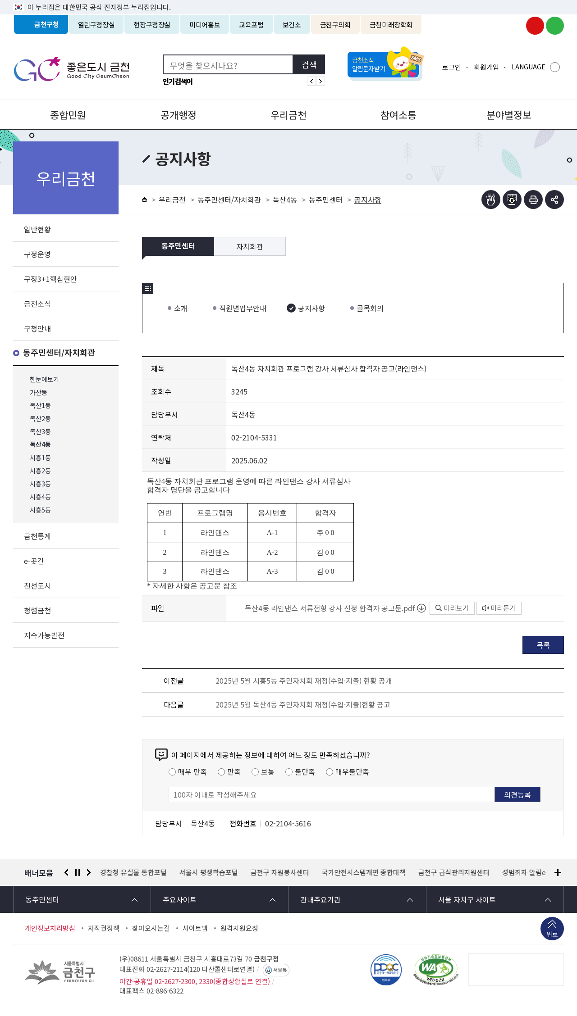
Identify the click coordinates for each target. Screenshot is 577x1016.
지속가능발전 (44, 635)
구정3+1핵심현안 (50, 278)
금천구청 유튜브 (535, 26)
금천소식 (37, 303)
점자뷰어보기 (490, 199)
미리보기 (452, 607)
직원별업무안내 (242, 308)
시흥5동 (40, 510)
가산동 (38, 392)
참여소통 (398, 114)
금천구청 (46, 24)
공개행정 (178, 114)
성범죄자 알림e (524, 872)
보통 (268, 771)
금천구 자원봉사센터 (280, 872)
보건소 (292, 24)
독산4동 (40, 445)
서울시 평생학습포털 (208, 872)
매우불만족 (352, 771)
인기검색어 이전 (311, 81)
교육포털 (251, 24)
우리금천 (288, 114)
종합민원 (68, 114)
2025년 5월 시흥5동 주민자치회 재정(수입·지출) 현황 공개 (303, 680)
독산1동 (40, 405)
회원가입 (486, 67)
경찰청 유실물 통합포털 (133, 872)
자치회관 (249, 246)
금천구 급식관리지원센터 (454, 872)
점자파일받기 (512, 199)
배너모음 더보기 (557, 872)
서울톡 (280, 970)
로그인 (451, 67)
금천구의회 (335, 24)
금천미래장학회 (391, 24)
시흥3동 (40, 484)
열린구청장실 (96, 24)
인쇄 (533, 199)
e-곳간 (34, 560)
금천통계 (37, 536)
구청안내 (37, 328)
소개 (181, 308)
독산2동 (40, 418)
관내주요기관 (320, 899)
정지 (77, 872)
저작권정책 (103, 928)
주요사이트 (180, 899)
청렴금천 (37, 610)
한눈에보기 (44, 379)
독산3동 (40, 431)
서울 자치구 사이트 (467, 899)
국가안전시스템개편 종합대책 (364, 872)
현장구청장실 (151, 24)
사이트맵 (195, 928)
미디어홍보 (204, 24)
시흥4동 (40, 497)
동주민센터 (326, 199)
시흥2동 (40, 471)
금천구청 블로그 (555, 26)
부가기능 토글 (554, 199)
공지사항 (311, 308)
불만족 (305, 771)
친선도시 (37, 585)
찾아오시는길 (151, 928)
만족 (234, 771)
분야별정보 (508, 114)
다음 (89, 872)
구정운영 (37, 254)
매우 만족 (192, 771)
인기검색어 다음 (320, 81)
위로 (552, 935)
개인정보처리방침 (50, 928)
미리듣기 (499, 607)
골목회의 (370, 308)
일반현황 (37, 229)
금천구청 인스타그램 (515, 26)
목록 (543, 645)
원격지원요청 (239, 928)
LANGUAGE (528, 66)
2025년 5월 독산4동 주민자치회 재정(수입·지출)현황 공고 (302, 704)
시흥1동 (40, 458)
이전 (66, 872)
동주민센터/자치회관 (59, 353)
